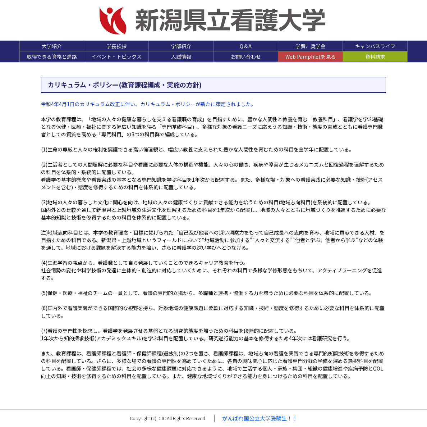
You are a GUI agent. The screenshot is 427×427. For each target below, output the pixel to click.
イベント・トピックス (116, 56)
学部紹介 (181, 46)
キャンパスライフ (375, 46)
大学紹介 (52, 46)
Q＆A (246, 46)
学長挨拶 (116, 46)
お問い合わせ (246, 56)
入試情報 (181, 56)
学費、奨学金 (310, 46)
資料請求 (375, 56)
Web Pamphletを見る (310, 56)
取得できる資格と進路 (52, 56)
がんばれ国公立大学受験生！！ (260, 418)
